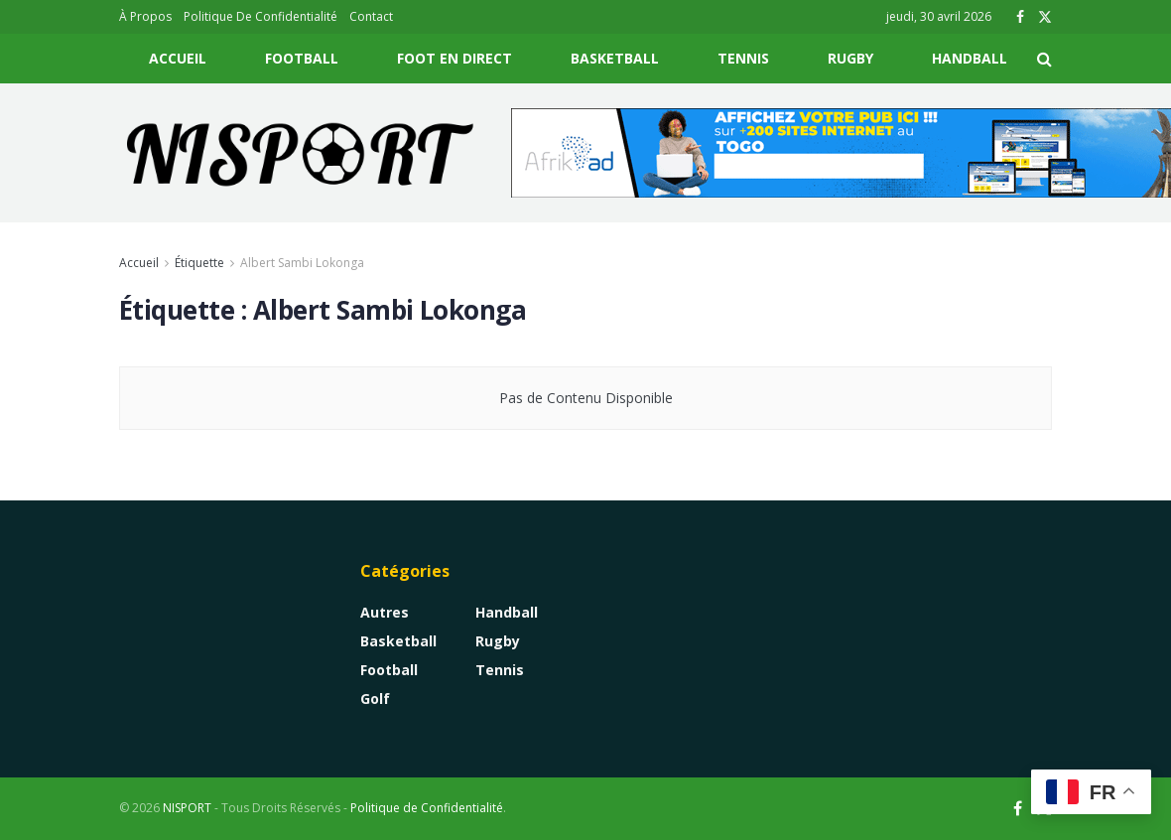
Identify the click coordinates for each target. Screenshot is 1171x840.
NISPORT (187, 807)
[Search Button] (1044, 58)
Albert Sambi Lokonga (302, 262)
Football (301, 58)
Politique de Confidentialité (426, 807)
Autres (384, 612)
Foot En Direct (454, 58)
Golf (375, 698)
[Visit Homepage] (301, 153)
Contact (371, 16)
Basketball (615, 58)
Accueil (177, 58)
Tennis (743, 58)
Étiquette (199, 262)
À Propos (145, 16)
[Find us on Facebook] (1017, 808)
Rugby (850, 58)
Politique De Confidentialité (260, 16)
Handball (969, 58)
